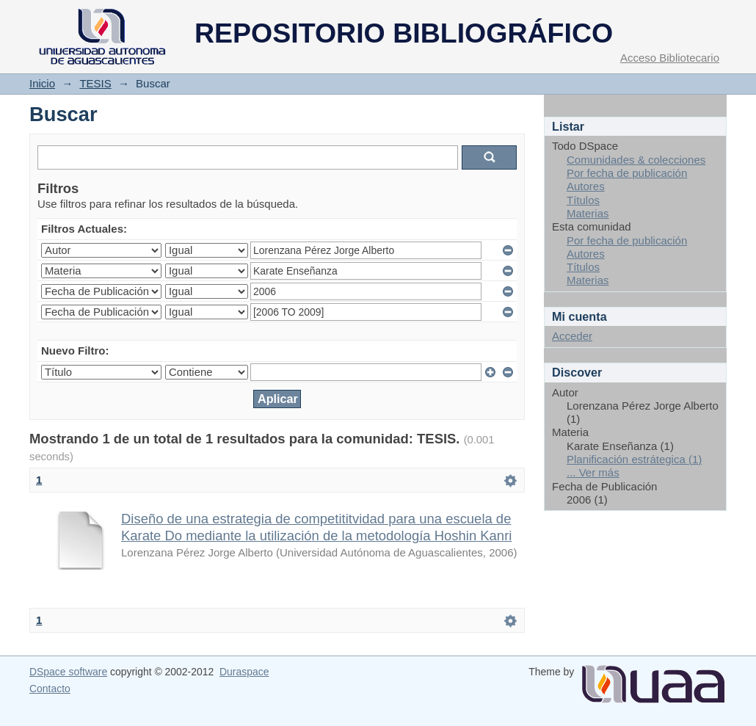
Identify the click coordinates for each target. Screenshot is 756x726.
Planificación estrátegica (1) (634, 459)
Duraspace (244, 672)
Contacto (49, 688)
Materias (588, 213)
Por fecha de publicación (627, 173)
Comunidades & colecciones (636, 159)
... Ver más (593, 472)
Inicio (42, 83)
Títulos (583, 200)
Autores (586, 186)
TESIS (95, 83)
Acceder (572, 336)
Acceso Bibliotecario (669, 57)
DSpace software (68, 672)
